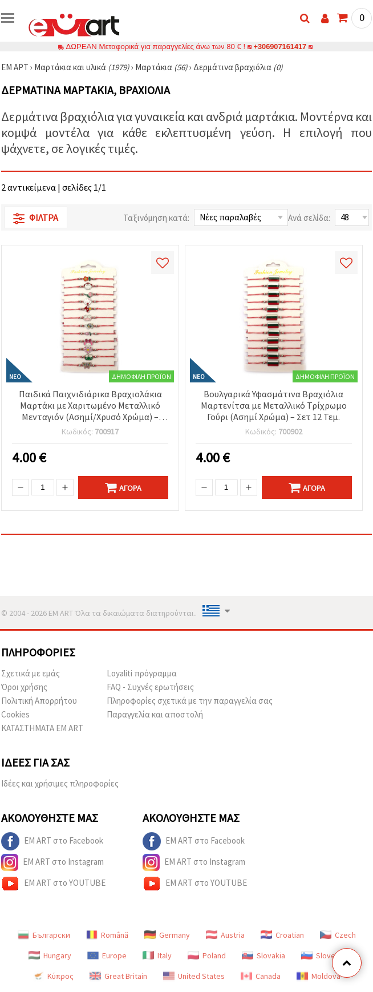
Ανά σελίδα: (309, 217)
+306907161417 (280, 46)
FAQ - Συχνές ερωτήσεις (150, 687)
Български (44, 935)
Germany (167, 935)
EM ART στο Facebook (52, 841)
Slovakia (263, 955)
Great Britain (118, 976)
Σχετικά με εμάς (30, 673)
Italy (157, 955)
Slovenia (323, 955)
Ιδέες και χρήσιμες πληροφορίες (60, 783)
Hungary (50, 955)
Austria (225, 935)
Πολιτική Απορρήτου (39, 700)
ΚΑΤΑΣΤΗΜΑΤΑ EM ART (42, 728)
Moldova (318, 976)
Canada (261, 976)
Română (107, 935)
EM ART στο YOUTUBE (53, 883)
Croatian (282, 935)
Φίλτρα (35, 218)
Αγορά (123, 487)
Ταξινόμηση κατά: (156, 217)
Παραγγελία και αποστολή (155, 714)
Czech (338, 935)
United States (194, 976)
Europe (107, 955)
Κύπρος (53, 976)
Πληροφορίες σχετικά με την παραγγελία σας (190, 700)
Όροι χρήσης (24, 687)
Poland (207, 955)
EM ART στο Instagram (52, 862)
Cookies (15, 714)
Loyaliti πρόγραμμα (142, 673)
